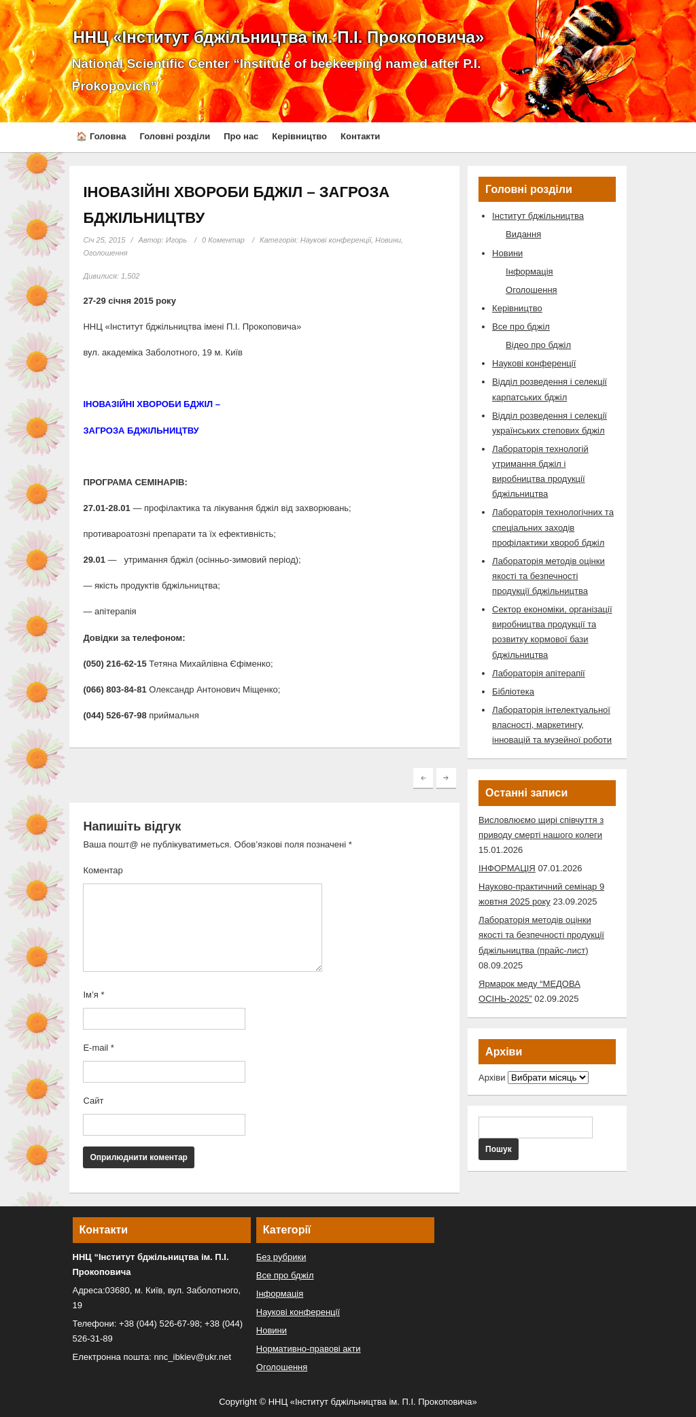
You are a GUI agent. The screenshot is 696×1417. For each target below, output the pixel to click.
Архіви (491, 1077)
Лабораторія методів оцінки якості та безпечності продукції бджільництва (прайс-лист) (541, 935)
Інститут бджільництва (538, 216)
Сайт (93, 1101)
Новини (388, 240)
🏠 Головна (101, 136)
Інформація (529, 271)
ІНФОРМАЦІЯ (507, 868)
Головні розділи (174, 136)
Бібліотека (513, 691)
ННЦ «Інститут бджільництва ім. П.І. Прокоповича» (278, 37)
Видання (523, 234)
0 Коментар (223, 240)
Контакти (360, 136)
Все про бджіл (521, 326)
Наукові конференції (335, 240)
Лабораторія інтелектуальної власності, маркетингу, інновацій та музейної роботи (552, 725)
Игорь (176, 240)
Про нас (241, 136)
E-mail (98, 1048)
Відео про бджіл (538, 345)
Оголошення (105, 253)
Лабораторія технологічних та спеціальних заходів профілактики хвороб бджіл (553, 527)
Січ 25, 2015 (104, 240)
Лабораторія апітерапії (538, 673)
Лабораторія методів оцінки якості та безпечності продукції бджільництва (548, 576)
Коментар (102, 870)
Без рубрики (281, 1257)
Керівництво (299, 136)
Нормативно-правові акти (308, 1349)
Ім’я (93, 995)
